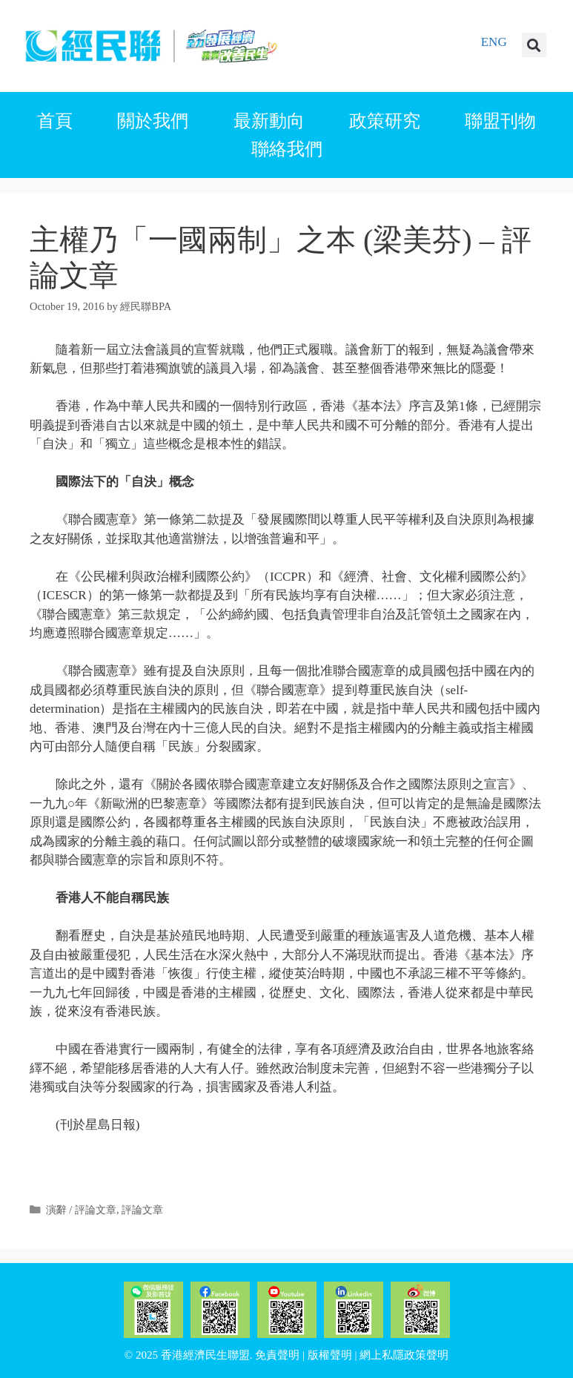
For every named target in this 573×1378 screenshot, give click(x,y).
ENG (494, 42)
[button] (534, 45)
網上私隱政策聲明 (404, 1355)
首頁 (55, 121)
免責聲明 (277, 1355)
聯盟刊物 (500, 121)
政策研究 (384, 121)
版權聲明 (330, 1355)
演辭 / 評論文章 (81, 1210)
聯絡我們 (286, 149)
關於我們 (152, 121)
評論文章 (142, 1210)
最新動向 (269, 121)
